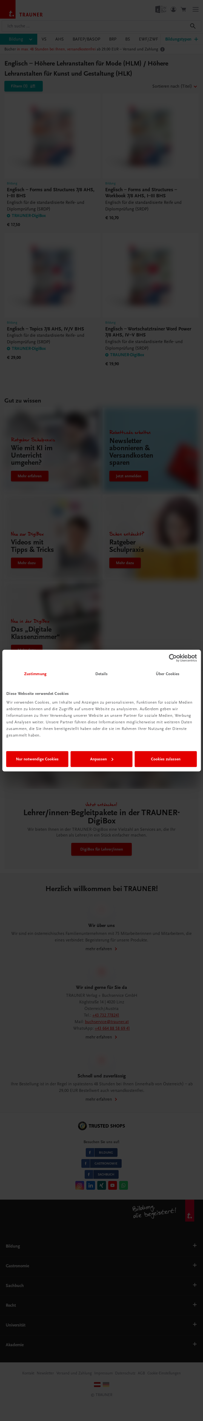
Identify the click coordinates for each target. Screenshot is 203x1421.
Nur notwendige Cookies (37, 759)
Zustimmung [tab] (35, 673)
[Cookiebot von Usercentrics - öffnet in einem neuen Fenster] (173, 658)
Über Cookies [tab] (167, 673)
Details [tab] (101, 673)
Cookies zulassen (166, 759)
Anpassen (101, 759)
